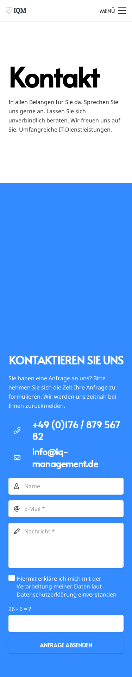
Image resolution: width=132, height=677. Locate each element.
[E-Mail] (66, 508)
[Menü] (113, 10)
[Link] (16, 10)
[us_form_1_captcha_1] (66, 623)
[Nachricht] (66, 545)
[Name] (66, 486)
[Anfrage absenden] (66, 645)
